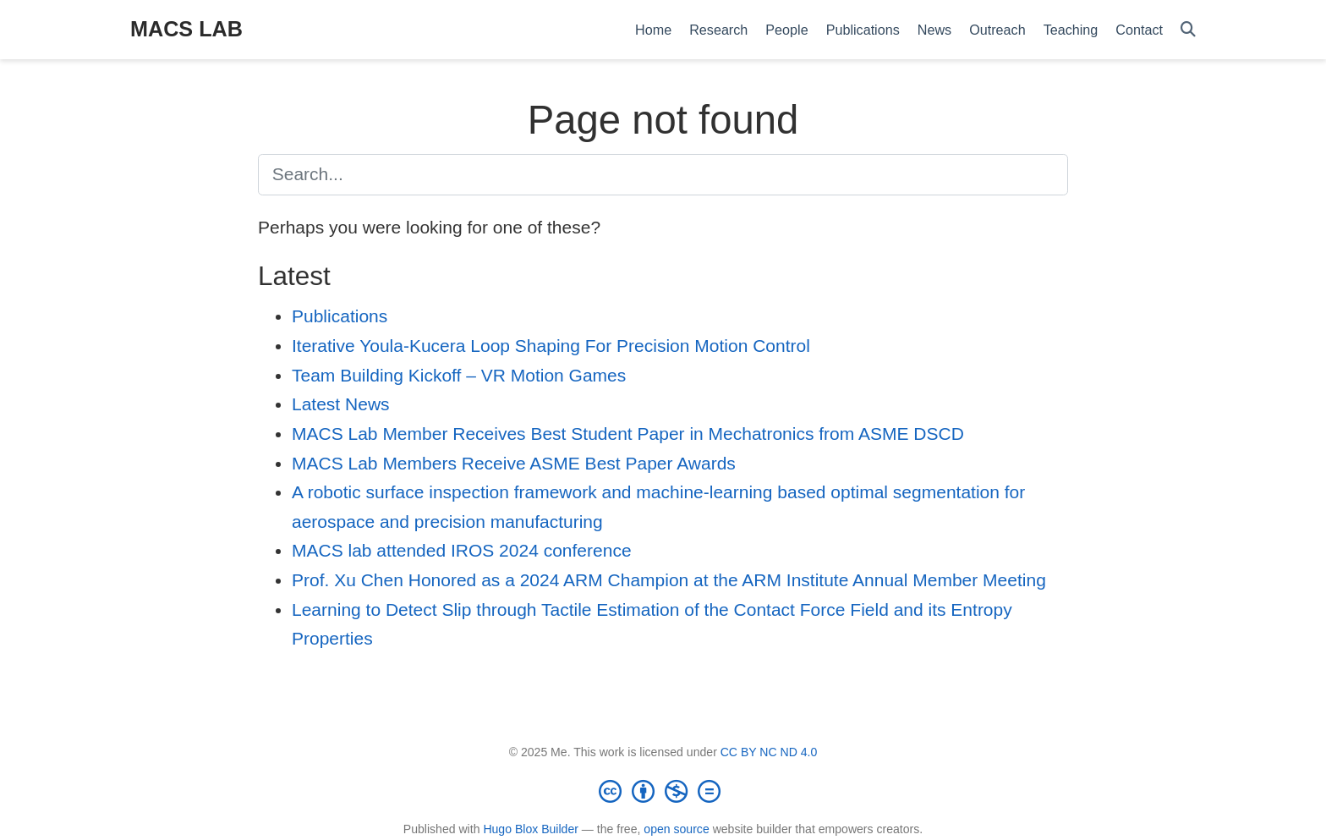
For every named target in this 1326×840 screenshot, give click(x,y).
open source (676, 829)
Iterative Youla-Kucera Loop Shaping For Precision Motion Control (551, 345)
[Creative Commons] (663, 791)
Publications (339, 316)
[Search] (1188, 30)
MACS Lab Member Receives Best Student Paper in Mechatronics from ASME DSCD (628, 433)
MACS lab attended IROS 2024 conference (462, 550)
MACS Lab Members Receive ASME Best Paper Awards (514, 463)
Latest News (341, 404)
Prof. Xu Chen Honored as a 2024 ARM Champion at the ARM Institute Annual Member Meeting (669, 580)
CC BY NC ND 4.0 (769, 752)
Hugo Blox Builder (530, 829)
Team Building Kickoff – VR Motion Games (459, 375)
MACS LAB (186, 29)
